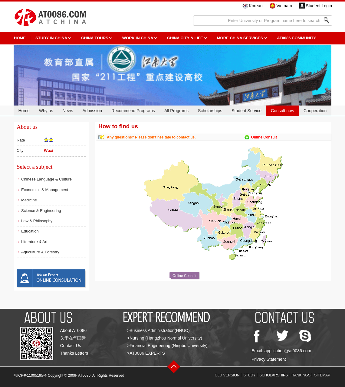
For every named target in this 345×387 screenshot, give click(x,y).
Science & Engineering (41, 210)
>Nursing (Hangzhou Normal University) (164, 338)
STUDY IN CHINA (51, 38)
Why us (46, 110)
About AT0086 (73, 330)
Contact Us (70, 345)
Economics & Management (44, 189)
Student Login (319, 5)
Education (30, 231)
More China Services (240, 38)
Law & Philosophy (36, 221)
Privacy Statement (268, 359)
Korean (255, 5)
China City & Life (185, 38)
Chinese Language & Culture (46, 179)
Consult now (282, 110)
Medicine (29, 200)
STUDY (249, 375)
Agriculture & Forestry (40, 252)
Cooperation (315, 110)
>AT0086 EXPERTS (146, 353)
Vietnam (284, 5)
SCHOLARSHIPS (273, 375)
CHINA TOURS (94, 38)
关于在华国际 (73, 338)
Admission (92, 110)
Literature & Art (34, 241)
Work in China (137, 38)
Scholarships (210, 110)
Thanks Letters (74, 353)
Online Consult (264, 137)
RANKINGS (300, 375)
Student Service (246, 110)
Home (23, 110)
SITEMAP (322, 375)
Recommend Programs (133, 110)
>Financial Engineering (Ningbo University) (167, 345)
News (67, 110)
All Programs (176, 110)
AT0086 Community (296, 38)
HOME (20, 38)
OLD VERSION (227, 375)
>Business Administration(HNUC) (158, 330)
